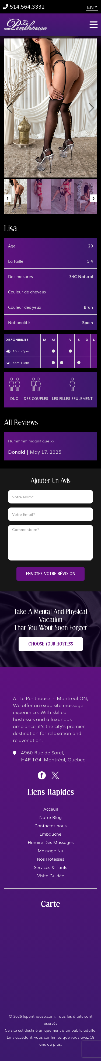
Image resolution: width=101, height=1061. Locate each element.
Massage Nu (50, 850)
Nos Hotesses (50, 859)
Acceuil (50, 808)
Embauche (50, 834)
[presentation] (10, 108)
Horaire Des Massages (51, 842)
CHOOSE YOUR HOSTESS (50, 644)
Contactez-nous (50, 825)
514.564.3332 (24, 6)
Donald (16, 451)
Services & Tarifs (50, 867)
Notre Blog (50, 817)
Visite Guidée (50, 875)
